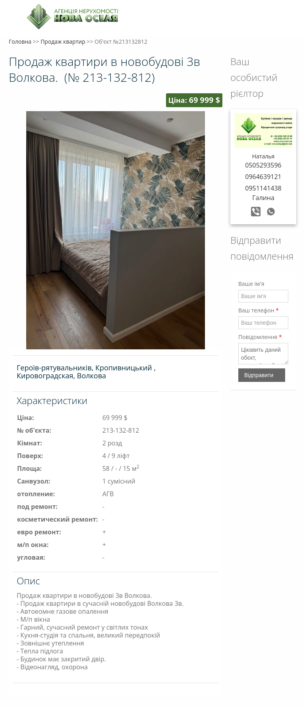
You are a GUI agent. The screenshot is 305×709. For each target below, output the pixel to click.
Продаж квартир (63, 41)
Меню (16, 19)
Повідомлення (260, 337)
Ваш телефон (258, 310)
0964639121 (263, 176)
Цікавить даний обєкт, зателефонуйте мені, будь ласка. (263, 353)
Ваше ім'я (251, 283)
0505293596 (263, 165)
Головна (20, 41)
